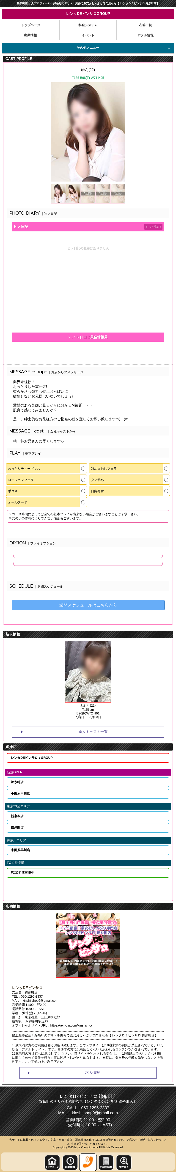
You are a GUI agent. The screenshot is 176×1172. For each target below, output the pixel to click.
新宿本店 (17, 816)
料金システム (88, 25)
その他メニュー (88, 47)
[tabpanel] (88, 680)
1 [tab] (81, 722)
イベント (88, 35)
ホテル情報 (146, 35)
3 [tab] (95, 722)
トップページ (30, 25)
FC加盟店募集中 (22, 872)
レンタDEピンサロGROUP (88, 14)
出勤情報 (30, 35)
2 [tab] (88, 722)
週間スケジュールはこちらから (88, 605)
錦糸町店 (17, 782)
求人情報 (92, 1073)
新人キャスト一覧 (93, 732)
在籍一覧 (145, 25)
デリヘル (73, 337)
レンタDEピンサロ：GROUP (32, 758)
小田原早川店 (20, 793)
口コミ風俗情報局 (93, 337)
